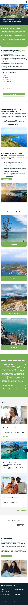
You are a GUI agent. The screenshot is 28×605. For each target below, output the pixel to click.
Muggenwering (13, 168)
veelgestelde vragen (15, 542)
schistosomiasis (9, 176)
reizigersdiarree (10, 163)
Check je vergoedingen (14, 97)
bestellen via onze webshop (13, 124)
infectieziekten (22, 31)
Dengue (5, 85)
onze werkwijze (6, 543)
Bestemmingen (3, 5)
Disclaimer (25, 602)
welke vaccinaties (12, 39)
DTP (4, 81)
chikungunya (16, 171)
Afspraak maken (14, 94)
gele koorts (3, 57)
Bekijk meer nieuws (22, 510)
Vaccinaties (18, 592)
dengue (7, 171)
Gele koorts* (5, 77)
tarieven (24, 547)
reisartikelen (14, 545)
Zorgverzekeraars (7, 601)
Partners (21, 601)
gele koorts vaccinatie (8, 54)
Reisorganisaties (15, 601)
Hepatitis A (8, 81)
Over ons (17, 594)
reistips (8, 545)
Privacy (25, 601)
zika (11, 171)
